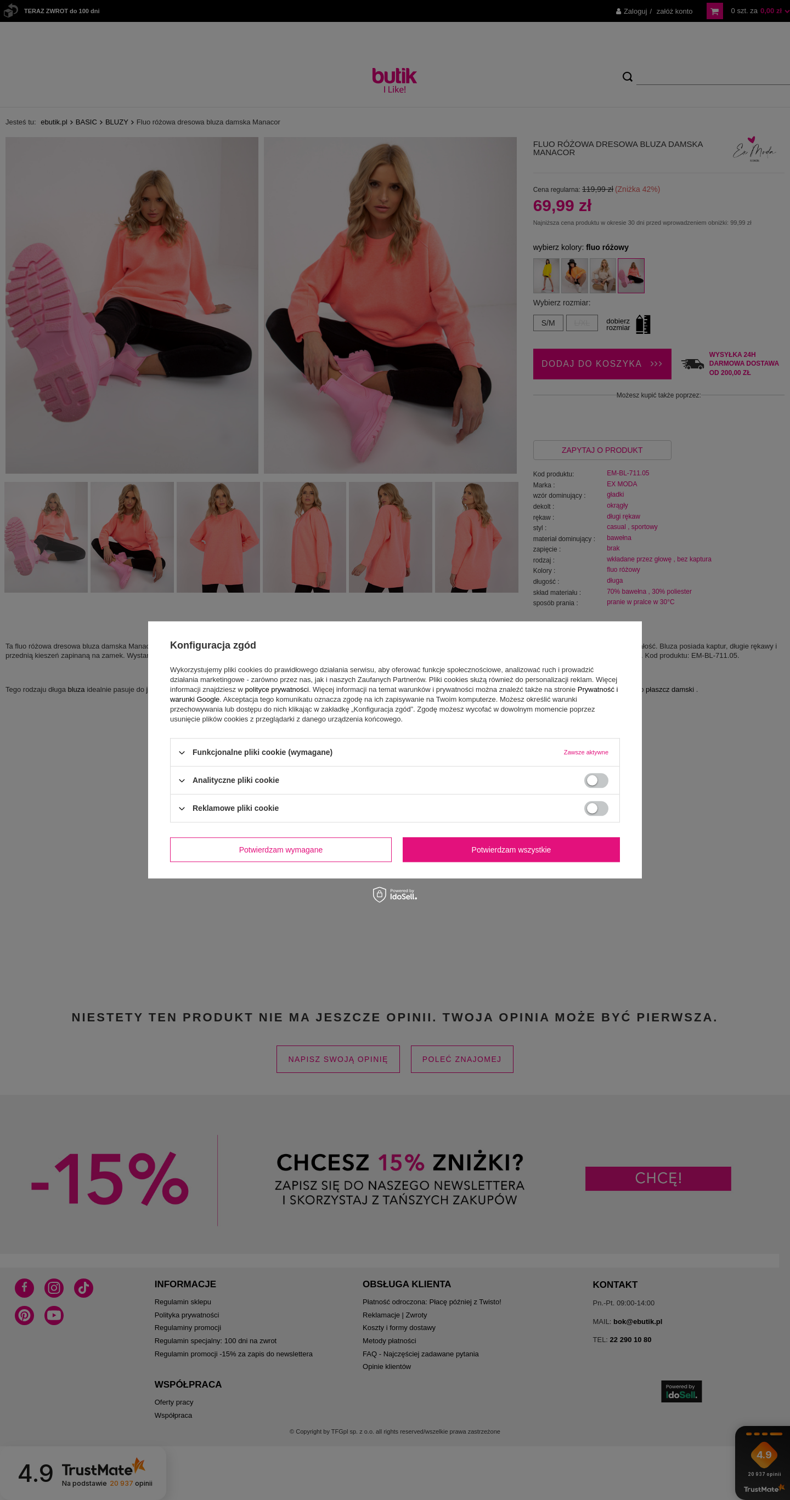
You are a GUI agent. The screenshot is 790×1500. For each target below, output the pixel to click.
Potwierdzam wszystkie (511, 849)
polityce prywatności (277, 689)
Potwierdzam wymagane (281, 849)
